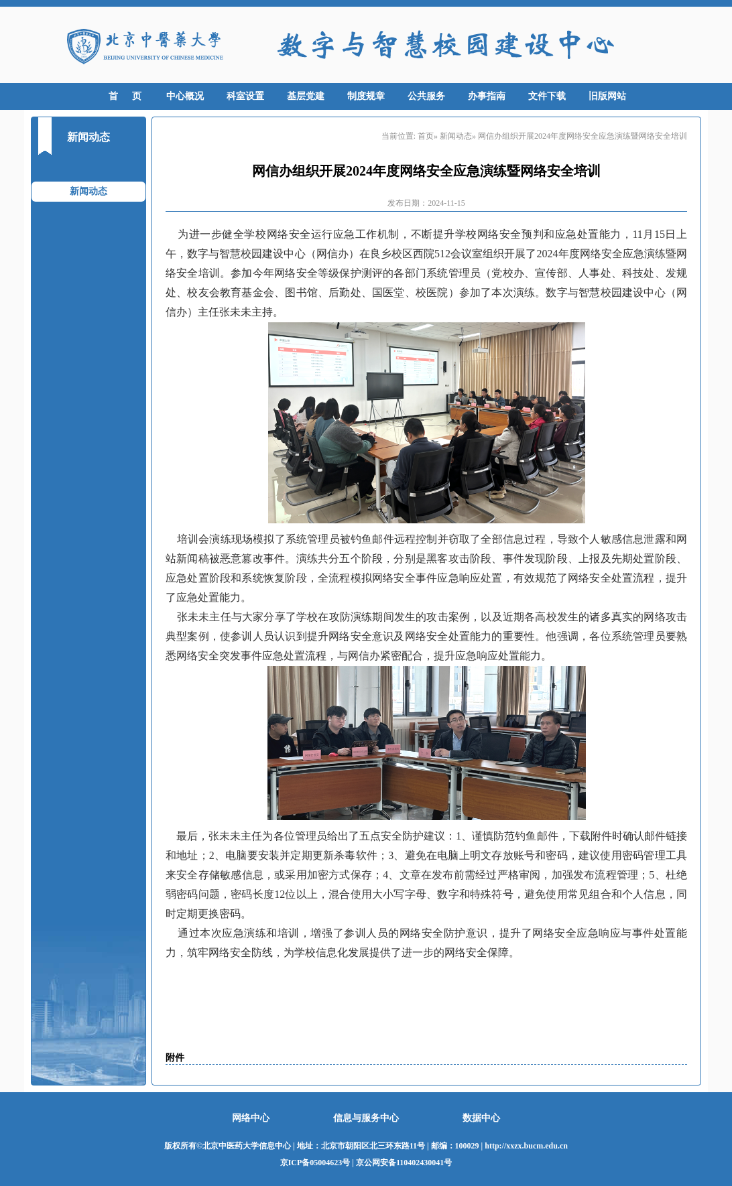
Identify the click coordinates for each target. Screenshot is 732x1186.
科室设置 (245, 96)
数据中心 (481, 1118)
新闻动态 (88, 191)
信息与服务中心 (366, 1118)
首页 (426, 136)
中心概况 (185, 96)
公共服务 (426, 96)
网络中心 (250, 1118)
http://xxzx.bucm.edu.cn (526, 1145)
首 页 (125, 96)
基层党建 (305, 96)
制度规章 (366, 96)
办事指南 (486, 96)
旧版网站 (607, 96)
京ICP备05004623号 (315, 1162)
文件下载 (547, 96)
